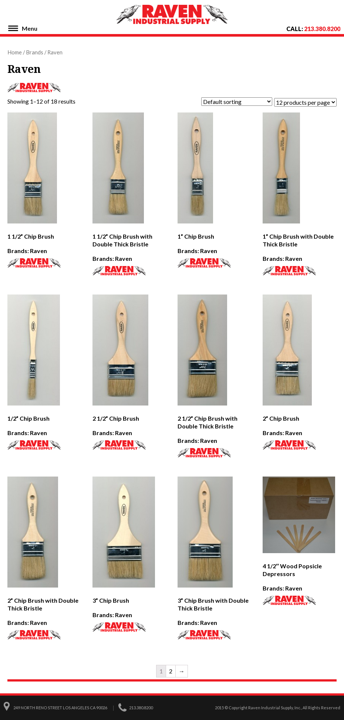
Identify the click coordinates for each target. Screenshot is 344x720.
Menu (29, 28)
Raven (38, 250)
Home (14, 52)
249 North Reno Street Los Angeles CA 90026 (60, 707)
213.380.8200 (322, 28)
